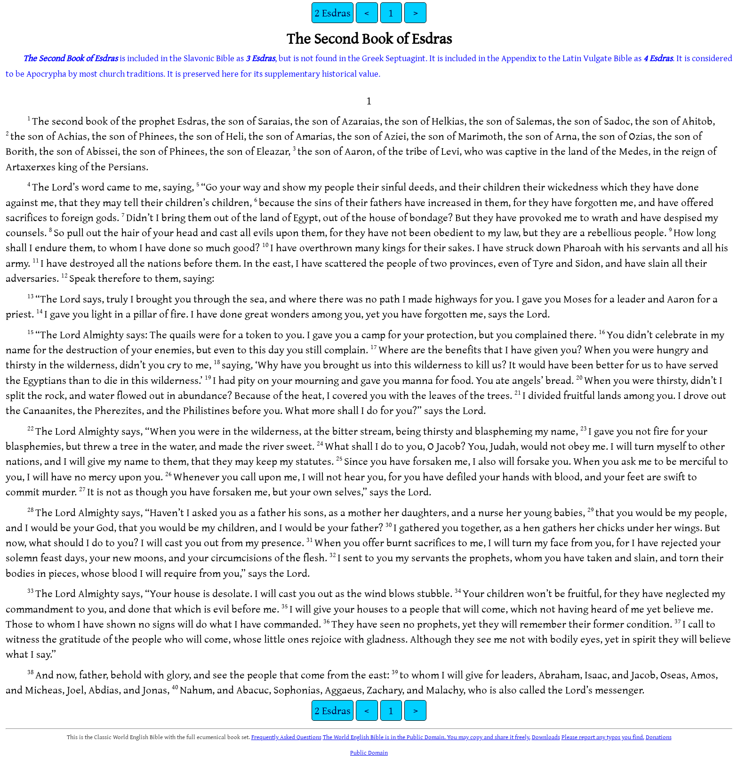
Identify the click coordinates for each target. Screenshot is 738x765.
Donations (659, 736)
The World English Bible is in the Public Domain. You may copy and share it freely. (426, 736)
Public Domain (369, 752)
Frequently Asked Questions (286, 736)
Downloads (546, 736)
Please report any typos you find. (603, 736)
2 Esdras (332, 12)
